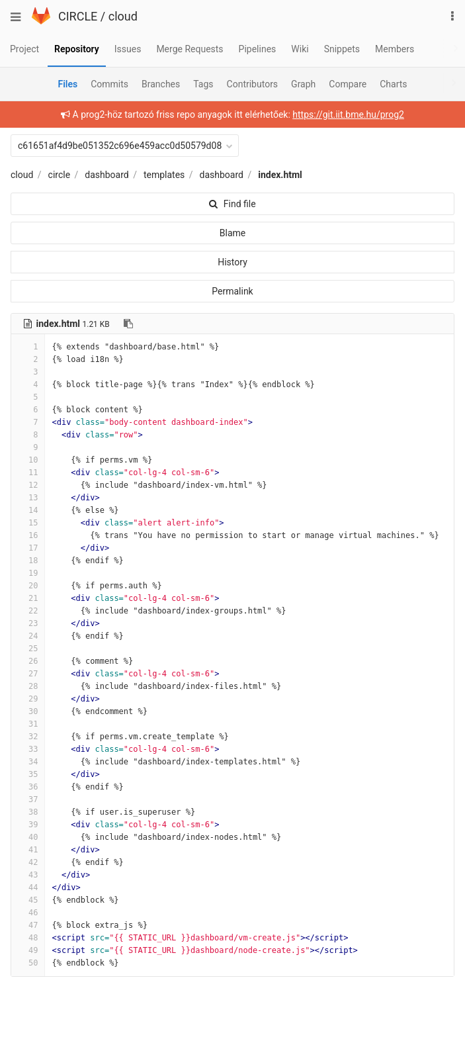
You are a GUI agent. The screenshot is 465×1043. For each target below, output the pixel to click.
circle (59, 174)
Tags (203, 84)
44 (28, 887)
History (232, 262)
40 (28, 837)
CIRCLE (77, 16)
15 (28, 522)
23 (28, 623)
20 (28, 585)
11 (28, 472)
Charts (393, 84)
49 (28, 950)
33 (28, 749)
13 (28, 497)
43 (28, 875)
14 (28, 510)
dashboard (106, 174)
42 (28, 862)
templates (164, 174)
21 (28, 598)
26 (28, 661)
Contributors (252, 84)
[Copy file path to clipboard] (128, 323)
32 (28, 736)
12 (28, 485)
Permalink (232, 291)
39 (28, 824)
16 (28, 535)
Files (67, 84)
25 (28, 648)
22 (28, 610)
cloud (123, 16)
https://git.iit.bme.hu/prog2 (348, 114)
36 (28, 787)
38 (28, 812)
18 (28, 560)
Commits (109, 84)
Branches (161, 84)
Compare (347, 84)
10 (28, 460)
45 (28, 900)
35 (28, 774)
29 (28, 698)
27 (28, 673)
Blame (232, 233)
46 (28, 912)
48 (28, 937)
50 (28, 963)
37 (28, 799)
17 (28, 548)
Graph (303, 84)
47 (28, 925)
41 (28, 849)
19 (28, 573)
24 (28, 636)
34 (28, 761)
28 (28, 686)
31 (28, 724)
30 (28, 711)
